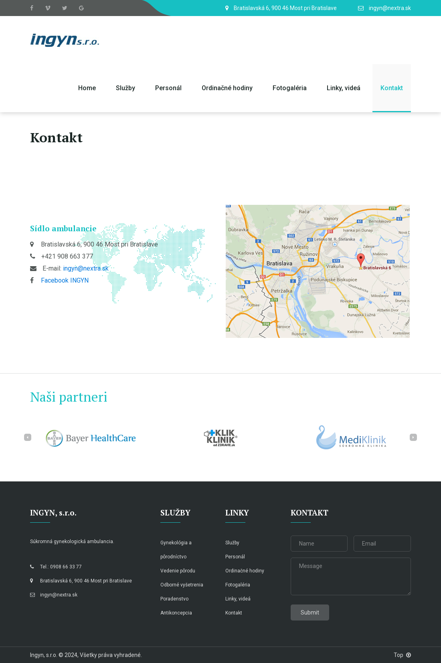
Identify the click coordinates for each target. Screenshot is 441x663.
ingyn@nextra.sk (86, 268)
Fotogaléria (290, 88)
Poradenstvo (174, 599)
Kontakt (391, 88)
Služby (125, 88)
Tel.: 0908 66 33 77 (56, 567)
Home (87, 88)
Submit (310, 612)
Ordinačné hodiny (227, 88)
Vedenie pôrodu (177, 571)
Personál (168, 88)
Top (402, 655)
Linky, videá (343, 88)
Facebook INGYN (65, 280)
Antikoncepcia (176, 613)
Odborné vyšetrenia (181, 585)
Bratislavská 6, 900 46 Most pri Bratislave (81, 581)
